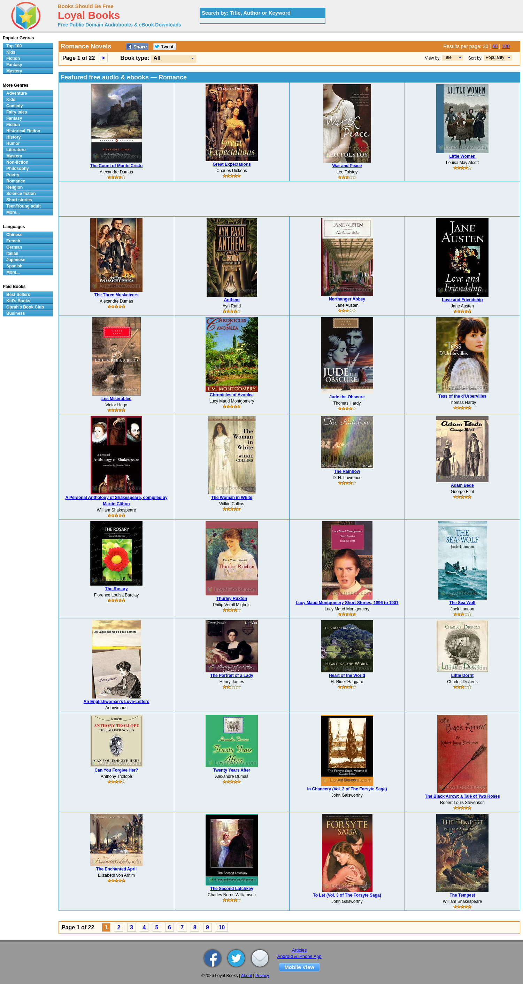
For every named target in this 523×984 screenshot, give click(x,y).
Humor (13, 143)
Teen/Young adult (23, 206)
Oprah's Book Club (25, 307)
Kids (10, 52)
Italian (12, 253)
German (14, 247)
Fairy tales (16, 112)
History (13, 137)
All (156, 58)
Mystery (14, 71)
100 (506, 46)
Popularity (495, 57)
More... (13, 212)
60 (495, 46)
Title (448, 57)
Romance (15, 181)
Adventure (16, 93)
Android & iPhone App (299, 956)
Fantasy (14, 64)
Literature (15, 149)
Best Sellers (18, 294)
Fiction (13, 58)
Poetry (12, 174)
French (13, 241)
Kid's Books (18, 300)
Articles (299, 950)
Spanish (14, 266)
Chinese (14, 234)
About (246, 975)
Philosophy (17, 168)
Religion (14, 187)
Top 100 (14, 46)
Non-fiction (17, 162)
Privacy (262, 975)
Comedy (14, 105)
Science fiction (21, 193)
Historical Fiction (23, 130)
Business (15, 313)
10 (221, 927)
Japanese (15, 259)
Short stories (19, 199)
